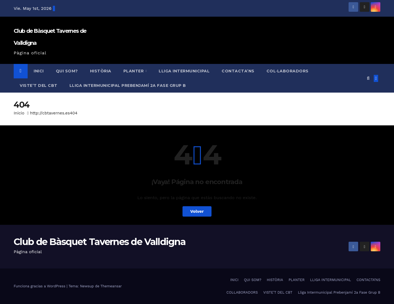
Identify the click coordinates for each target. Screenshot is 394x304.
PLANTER (134, 71)
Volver (197, 211)
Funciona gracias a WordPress (40, 286)
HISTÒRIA (100, 71)
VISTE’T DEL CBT (38, 85)
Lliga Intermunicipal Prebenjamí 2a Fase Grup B (127, 85)
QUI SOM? (67, 71)
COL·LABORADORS (287, 71)
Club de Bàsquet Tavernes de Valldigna (100, 241)
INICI (39, 71)
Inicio (19, 113)
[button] (368, 78)
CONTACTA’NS (238, 71)
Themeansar (111, 286)
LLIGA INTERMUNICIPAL (184, 71)
